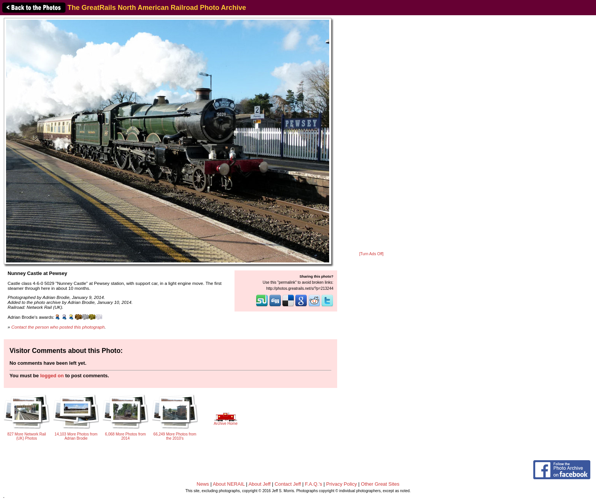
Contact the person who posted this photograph (58, 326)
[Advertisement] (371, 134)
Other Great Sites (380, 484)
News (203, 484)
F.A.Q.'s (313, 484)
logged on (52, 375)
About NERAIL (229, 484)
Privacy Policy (341, 484)
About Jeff (260, 484)
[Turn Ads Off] (371, 254)
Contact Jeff (288, 484)
